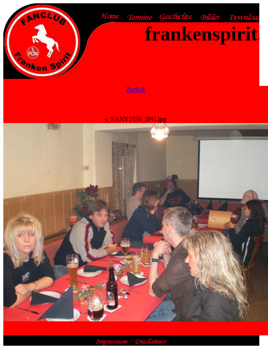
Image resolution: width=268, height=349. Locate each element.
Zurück (135, 89)
